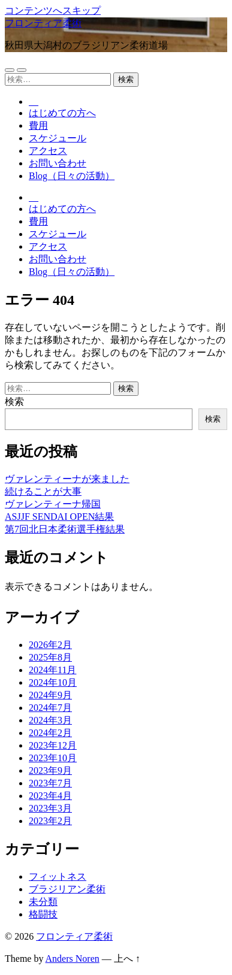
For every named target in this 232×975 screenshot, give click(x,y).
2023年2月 (50, 821)
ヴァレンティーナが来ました (67, 479)
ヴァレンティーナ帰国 (53, 504)
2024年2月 (50, 733)
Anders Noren (73, 958)
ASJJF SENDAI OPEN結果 (59, 516)
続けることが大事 (43, 491)
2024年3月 (50, 720)
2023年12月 (53, 745)
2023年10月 (53, 758)
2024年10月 (53, 682)
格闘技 (43, 914)
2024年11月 (52, 670)
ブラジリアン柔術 (67, 889)
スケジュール (57, 138)
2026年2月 (50, 645)
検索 (14, 401)
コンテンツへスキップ (53, 10)
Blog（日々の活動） (72, 176)
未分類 (43, 902)
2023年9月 (50, 770)
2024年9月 (50, 695)
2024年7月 (50, 708)
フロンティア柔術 (43, 23)
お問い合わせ (57, 163)
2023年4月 (50, 796)
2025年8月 (50, 657)
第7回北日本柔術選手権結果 (65, 529)
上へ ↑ (127, 958)
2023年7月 (50, 783)
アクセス (48, 151)
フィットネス (57, 876)
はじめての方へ (62, 113)
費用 (38, 125)
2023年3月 (50, 808)
